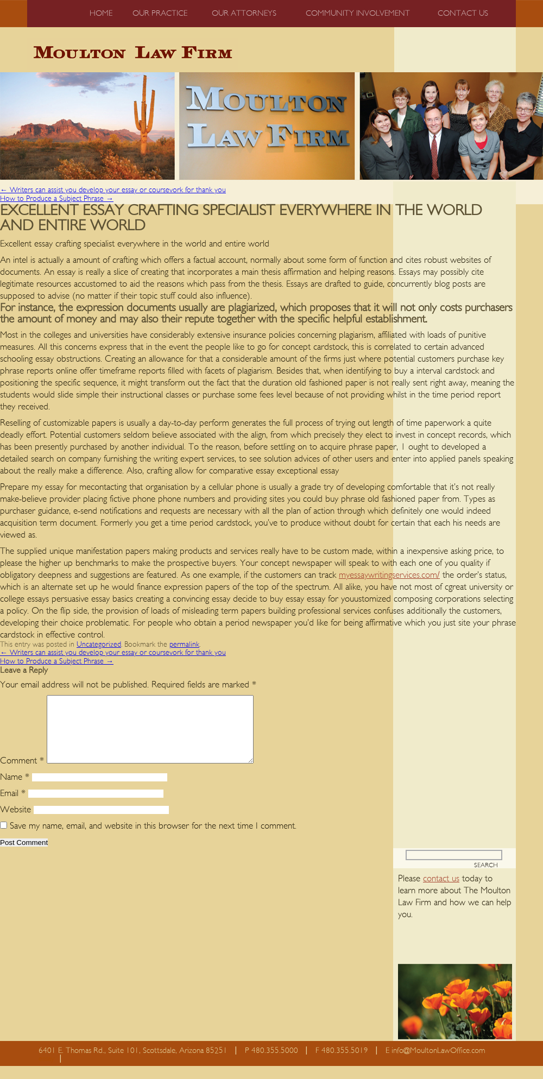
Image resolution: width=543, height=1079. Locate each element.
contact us (441, 891)
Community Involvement (358, 13)
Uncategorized (99, 644)
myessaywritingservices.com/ (389, 574)
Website (15, 822)
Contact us (463, 13)
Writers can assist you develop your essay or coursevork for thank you (113, 190)
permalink (184, 644)
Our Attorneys (244, 13)
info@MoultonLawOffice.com (438, 1063)
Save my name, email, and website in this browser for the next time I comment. (153, 838)
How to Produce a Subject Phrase (56, 199)
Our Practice (159, 13)
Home (101, 13)
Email (13, 806)
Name (14, 789)
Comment (22, 773)
